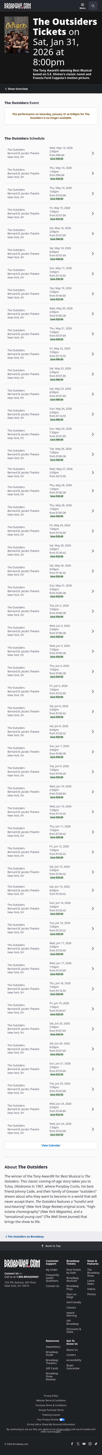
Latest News (91, 1282)
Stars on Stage (71, 1295)
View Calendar (51, 1145)
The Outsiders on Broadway (24, 1236)
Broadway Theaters (52, 1361)
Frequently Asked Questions (52, 1278)
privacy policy (63, 1429)
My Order (51, 1269)
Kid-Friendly (73, 1302)
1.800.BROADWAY (27, 1277)
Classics (71, 1307)
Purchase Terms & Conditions (51, 1405)
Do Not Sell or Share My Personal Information (51, 1424)
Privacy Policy (51, 1395)
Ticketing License (51, 1414)
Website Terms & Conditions (51, 1400)
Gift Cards (52, 1368)
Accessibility (73, 1360)
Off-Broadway (72, 1322)
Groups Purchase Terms (51, 1410)
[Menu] (83, 6)
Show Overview (16, 88)
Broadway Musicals (72, 1279)
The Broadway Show (93, 1272)
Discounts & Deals (73, 1330)
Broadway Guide (52, 1353)
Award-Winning (71, 1314)
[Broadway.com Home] (17, 6)
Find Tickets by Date (73, 1271)
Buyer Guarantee (73, 1366)
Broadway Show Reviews (52, 1376)
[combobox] (92, 5)
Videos (91, 1289)
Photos (91, 1294)
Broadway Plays (72, 1287)
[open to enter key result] (93, 5)
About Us (72, 1350)
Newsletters (53, 1347)
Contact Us (11, 1273)
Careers (71, 1355)
